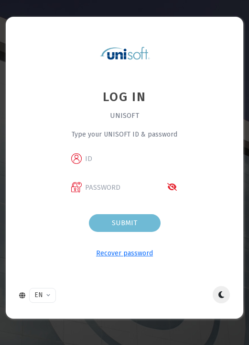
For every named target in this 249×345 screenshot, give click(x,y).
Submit (124, 222)
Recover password (124, 253)
